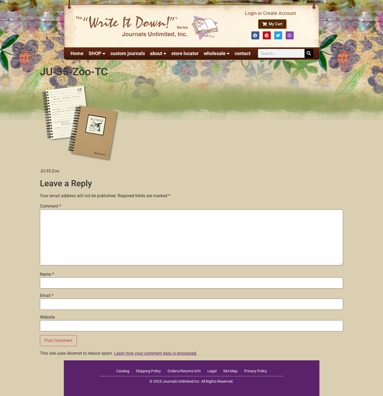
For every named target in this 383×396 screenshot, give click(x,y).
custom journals (127, 53)
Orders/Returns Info (184, 371)
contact (243, 53)
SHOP (97, 53)
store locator (185, 53)
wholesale (217, 53)
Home (77, 53)
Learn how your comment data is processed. (155, 353)
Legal (212, 371)
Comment (50, 206)
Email (46, 296)
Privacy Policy (255, 371)
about (158, 53)
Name (47, 274)
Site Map (230, 371)
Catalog (122, 371)
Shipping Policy (148, 371)
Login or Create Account (270, 13)
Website (47, 317)
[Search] (309, 53)
